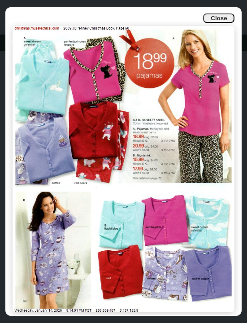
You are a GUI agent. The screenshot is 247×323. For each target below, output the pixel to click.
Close (219, 18)
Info (14, 42)
